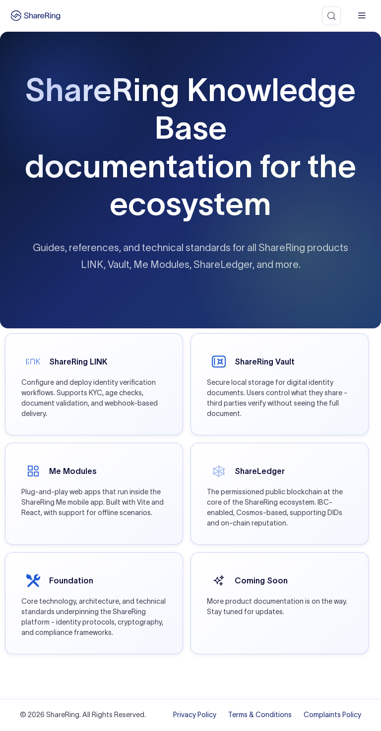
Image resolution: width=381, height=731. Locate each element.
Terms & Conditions (260, 715)
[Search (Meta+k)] (331, 15)
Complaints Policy (332, 715)
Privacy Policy (194, 715)
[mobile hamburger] (362, 15)
